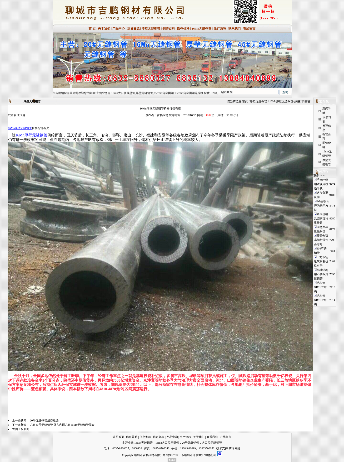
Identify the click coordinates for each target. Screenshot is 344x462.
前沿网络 (234, 448)
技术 (219, 448)
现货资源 (133, 28)
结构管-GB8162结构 (320, 287)
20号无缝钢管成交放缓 (44, 420)
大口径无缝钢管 (212, 442)
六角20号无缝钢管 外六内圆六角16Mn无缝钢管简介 (62, 424)
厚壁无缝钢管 (151, 28)
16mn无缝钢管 (201, 28)
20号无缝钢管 (190, 442)
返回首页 (118, 437)
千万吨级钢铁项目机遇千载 (321, 184)
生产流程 (220, 28)
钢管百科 (169, 28)
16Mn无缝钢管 (143, 442)
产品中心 (118, 28)
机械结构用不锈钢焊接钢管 (321, 274)
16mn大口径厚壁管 (167, 442)
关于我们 (104, 28)
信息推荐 (145, 437)
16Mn (11, 128)
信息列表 (158, 437)
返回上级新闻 (20, 429)
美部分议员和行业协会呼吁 (321, 240)
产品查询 (172, 437)
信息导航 (131, 437)
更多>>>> (319, 175)
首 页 (92, 28)
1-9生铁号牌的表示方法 (321, 206)
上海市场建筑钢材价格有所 (321, 261)
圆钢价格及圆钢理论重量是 (321, 218)
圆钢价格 (183, 28)
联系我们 (234, 28)
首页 (245, 101)
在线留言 (249, 28)
